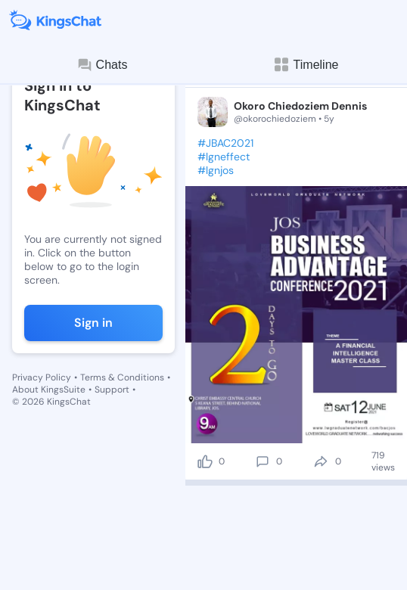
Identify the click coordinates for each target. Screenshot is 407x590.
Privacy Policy (41, 377)
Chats (102, 65)
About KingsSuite (48, 390)
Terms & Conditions (122, 377)
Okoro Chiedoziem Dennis (300, 106)
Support (112, 390)
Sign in (93, 323)
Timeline (305, 64)
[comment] (262, 461)
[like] (205, 461)
